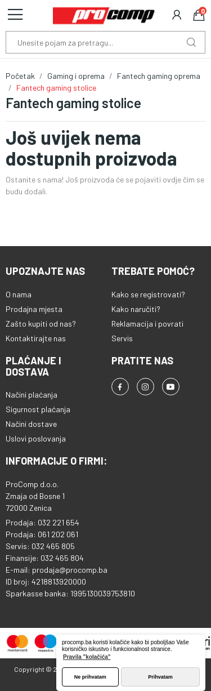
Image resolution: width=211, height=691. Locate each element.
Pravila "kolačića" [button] (87, 657)
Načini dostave (31, 424)
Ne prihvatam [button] (90, 677)
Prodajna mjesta (34, 309)
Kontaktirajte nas (36, 338)
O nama (19, 294)
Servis (122, 338)
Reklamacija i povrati (147, 323)
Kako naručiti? (135, 309)
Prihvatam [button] (160, 677)
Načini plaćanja (31, 394)
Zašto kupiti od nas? (41, 323)
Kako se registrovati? (148, 294)
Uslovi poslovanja (36, 438)
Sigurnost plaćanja (38, 409)
